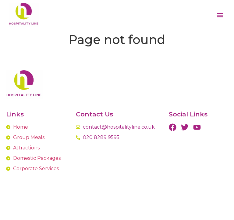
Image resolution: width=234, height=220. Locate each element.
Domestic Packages (37, 158)
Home (20, 127)
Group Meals (28, 137)
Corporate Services (36, 168)
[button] (220, 15)
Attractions (26, 148)
